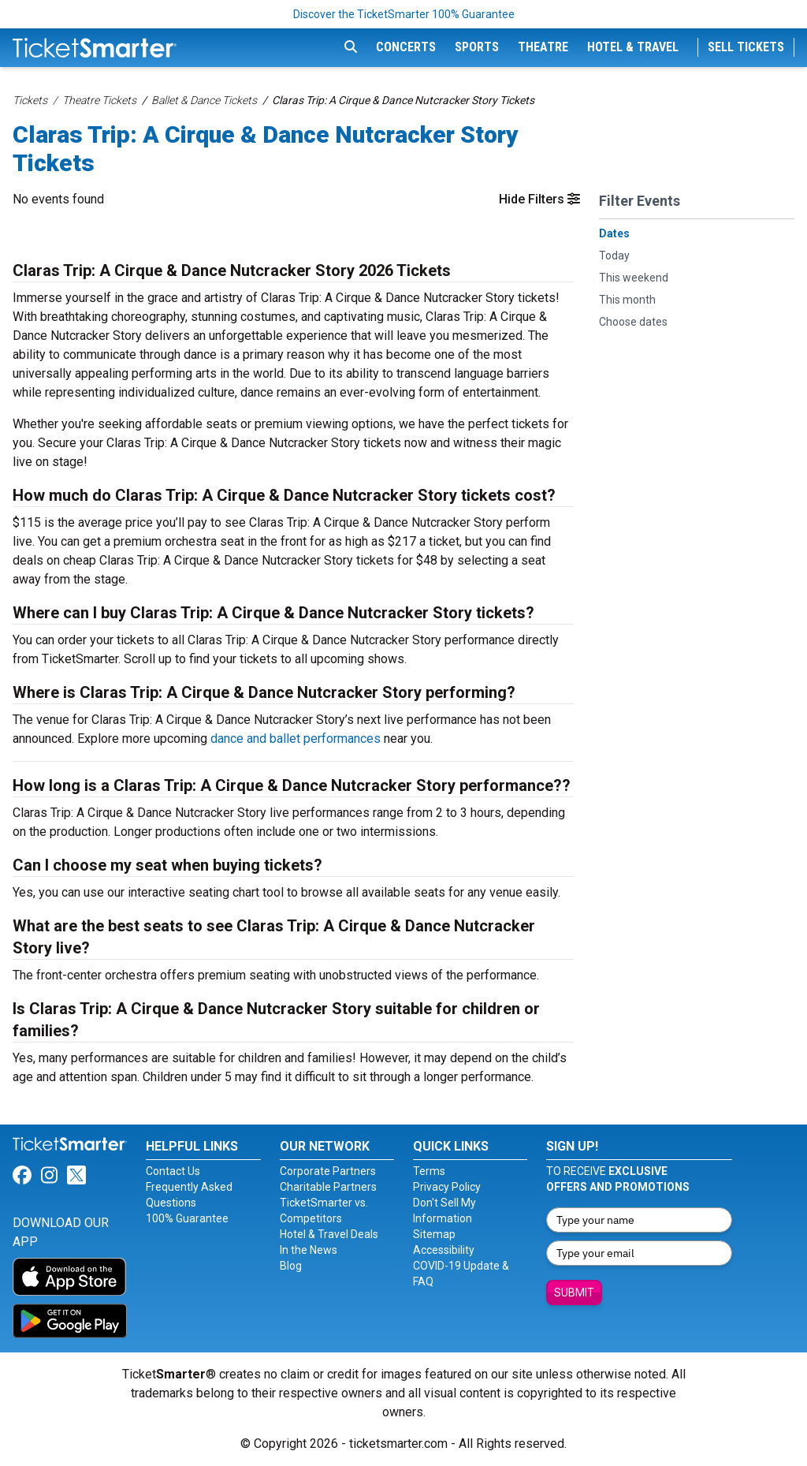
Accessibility (443, 1250)
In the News (308, 1250)
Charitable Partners (328, 1187)
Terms (429, 1171)
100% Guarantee (187, 1218)
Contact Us (173, 1171)
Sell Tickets (746, 46)
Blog (291, 1265)
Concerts (406, 46)
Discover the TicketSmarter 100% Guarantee (404, 14)
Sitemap (434, 1234)
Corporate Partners (328, 1171)
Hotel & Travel (633, 46)
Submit (574, 1292)
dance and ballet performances (295, 738)
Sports (477, 46)
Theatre (543, 46)
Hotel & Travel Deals (329, 1234)
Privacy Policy (447, 1187)
